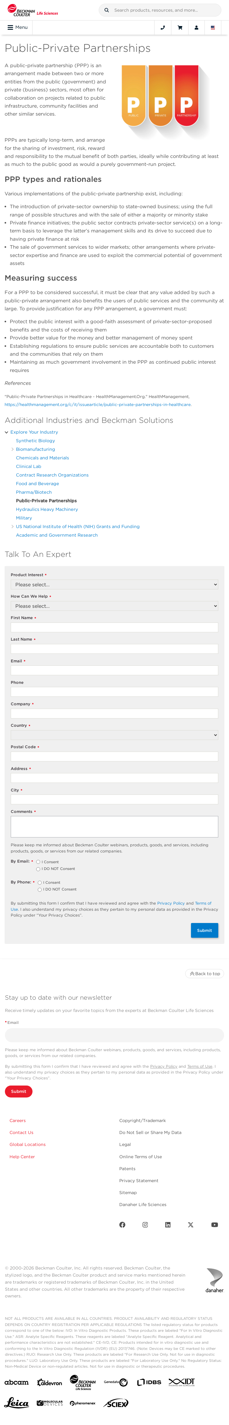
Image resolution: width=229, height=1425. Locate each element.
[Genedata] (115, 1384)
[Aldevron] (49, 1383)
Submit (204, 930)
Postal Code (25, 747)
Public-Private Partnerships (46, 500)
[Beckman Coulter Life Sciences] (82, 1383)
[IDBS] (148, 1383)
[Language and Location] (213, 28)
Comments (23, 811)
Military (24, 517)
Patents (127, 1168)
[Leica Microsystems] (16, 1404)
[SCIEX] (115, 1404)
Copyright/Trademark (142, 1120)
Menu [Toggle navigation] (18, 28)
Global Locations (28, 1144)
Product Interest (29, 575)
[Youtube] (214, 1226)
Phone (17, 682)
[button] (106, 10)
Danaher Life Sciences (142, 1204)
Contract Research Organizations (52, 474)
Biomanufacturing (35, 449)
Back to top (204, 974)
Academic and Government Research (57, 535)
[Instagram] (145, 1226)
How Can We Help (31, 596)
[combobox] (160, 10)
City (16, 790)
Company (22, 704)
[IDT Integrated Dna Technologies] (182, 1383)
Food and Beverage (37, 483)
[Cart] (179, 28)
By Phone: (23, 882)
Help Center (22, 1156)
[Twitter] (191, 1226)
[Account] (196, 28)
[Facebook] (122, 1226)
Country (20, 725)
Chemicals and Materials (42, 457)
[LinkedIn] (168, 1226)
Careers (18, 1120)
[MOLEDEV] (49, 1404)
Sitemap (128, 1192)
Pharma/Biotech (34, 492)
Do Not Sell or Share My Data (150, 1132)
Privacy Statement (138, 1180)
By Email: (22, 861)
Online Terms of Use (140, 1156)
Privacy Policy (171, 903)
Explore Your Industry (34, 432)
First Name (23, 618)
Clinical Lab (28, 466)
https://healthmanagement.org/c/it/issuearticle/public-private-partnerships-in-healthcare (98, 404)
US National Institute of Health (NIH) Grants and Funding (78, 526)
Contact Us (21, 1132)
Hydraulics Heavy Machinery (47, 509)
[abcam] (16, 1383)
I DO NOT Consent (58, 869)
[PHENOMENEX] (82, 1404)
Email (18, 661)
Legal (125, 1144)
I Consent (50, 862)
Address (21, 769)
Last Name (23, 639)
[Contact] (163, 28)
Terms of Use (199, 1066)
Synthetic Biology (35, 440)
